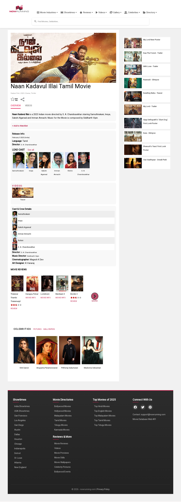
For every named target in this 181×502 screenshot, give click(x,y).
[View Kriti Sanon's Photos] (24, 350)
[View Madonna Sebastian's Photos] (92, 350)
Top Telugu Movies (102, 425)
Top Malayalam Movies (104, 415)
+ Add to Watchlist (20, 126)
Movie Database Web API (144, 419)
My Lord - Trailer (150, 106)
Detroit (17, 453)
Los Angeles (20, 420)
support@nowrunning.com (153, 414)
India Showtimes (22, 406)
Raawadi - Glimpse (151, 80)
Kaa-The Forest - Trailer (153, 53)
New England (20, 467)
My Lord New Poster (151, 40)
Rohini (70, 171)
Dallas (17, 434)
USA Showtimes (21, 411)
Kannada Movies (62, 430)
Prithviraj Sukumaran (69, 368)
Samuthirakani (18, 171)
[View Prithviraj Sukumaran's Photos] (69, 350)
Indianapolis (19, 448)
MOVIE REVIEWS (19, 269)
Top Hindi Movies (102, 406)
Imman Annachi (24, 234)
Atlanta (17, 462)
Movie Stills (59, 457)
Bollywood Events (62, 471)
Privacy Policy (103, 489)
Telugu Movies (61, 425)
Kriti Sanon (24, 368)
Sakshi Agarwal (24, 227)
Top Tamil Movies (102, 420)
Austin (17, 430)
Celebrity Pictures (62, 467)
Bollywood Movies (62, 406)
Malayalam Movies (63, 415)
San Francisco (20, 415)
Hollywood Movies (62, 411)
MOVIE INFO (31, 298)
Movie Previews (61, 453)
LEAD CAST (18, 149)
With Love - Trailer (150, 66)
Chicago (18, 444)
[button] (47, 12)
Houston (18, 439)
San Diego (19, 425)
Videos (57, 448)
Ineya (31, 171)
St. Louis (18, 458)
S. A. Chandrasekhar (29, 145)
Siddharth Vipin (33, 256)
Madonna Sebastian (92, 368)
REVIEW (14, 308)
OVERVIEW (16, 105)
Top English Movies (103, 411)
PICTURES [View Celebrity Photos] (37, 329)
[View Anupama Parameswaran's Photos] (47, 350)
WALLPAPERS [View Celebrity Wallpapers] (49, 329)
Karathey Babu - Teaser (152, 93)
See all (31, 149)
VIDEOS (28, 105)
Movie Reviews (61, 443)
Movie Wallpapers (62, 462)
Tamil (25, 141)
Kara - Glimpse (149, 133)
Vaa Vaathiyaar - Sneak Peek (155, 160)
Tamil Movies (60, 420)
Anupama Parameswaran (47, 368)
